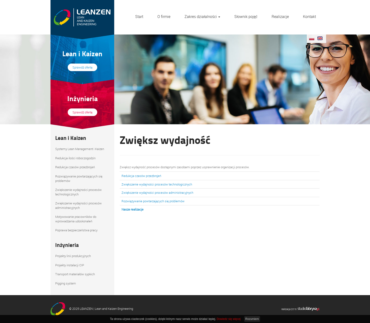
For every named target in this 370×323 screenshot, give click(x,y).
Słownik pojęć (245, 16)
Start (139, 16)
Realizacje (280, 16)
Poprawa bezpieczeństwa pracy (76, 230)
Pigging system (65, 283)
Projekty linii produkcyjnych (73, 256)
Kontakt (309, 16)
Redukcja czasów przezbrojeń (75, 167)
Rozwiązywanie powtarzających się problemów (78, 178)
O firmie (163, 16)
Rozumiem (252, 319)
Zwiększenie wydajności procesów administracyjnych (78, 205)
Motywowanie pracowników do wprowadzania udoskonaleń (75, 219)
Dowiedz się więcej (228, 319)
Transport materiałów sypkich (75, 274)
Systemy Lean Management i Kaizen (79, 149)
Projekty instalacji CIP (69, 265)
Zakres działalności (202, 16)
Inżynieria (67, 245)
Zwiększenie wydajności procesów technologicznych (78, 192)
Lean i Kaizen (70, 138)
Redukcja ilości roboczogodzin (75, 158)
